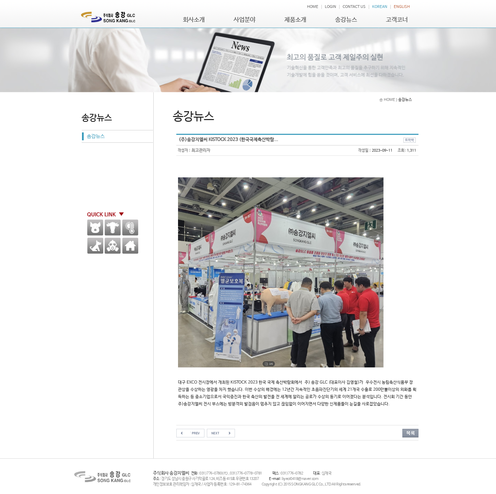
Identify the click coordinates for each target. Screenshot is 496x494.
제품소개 (295, 19)
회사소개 (194, 19)
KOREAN (379, 7)
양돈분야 (95, 228)
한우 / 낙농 (113, 228)
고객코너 (397, 19)
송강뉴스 (346, 19)
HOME (312, 7)
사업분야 (245, 19)
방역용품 (113, 246)
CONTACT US (354, 7)
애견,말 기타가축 (95, 246)
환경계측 (130, 228)
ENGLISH (402, 7)
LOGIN (330, 7)
